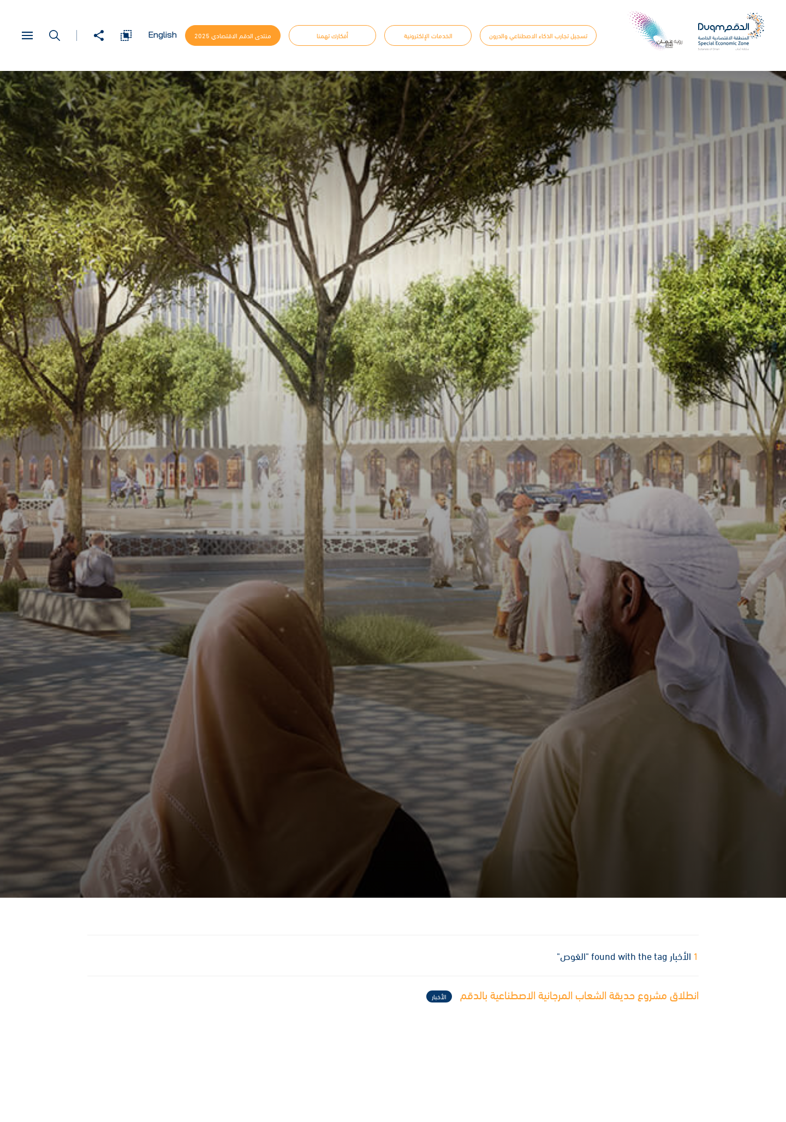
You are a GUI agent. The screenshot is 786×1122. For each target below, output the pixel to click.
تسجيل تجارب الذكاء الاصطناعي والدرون (538, 35)
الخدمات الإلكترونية (428, 35)
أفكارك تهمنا (332, 35)
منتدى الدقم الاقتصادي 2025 (232, 35)
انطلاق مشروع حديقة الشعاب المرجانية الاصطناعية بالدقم (562, 996)
